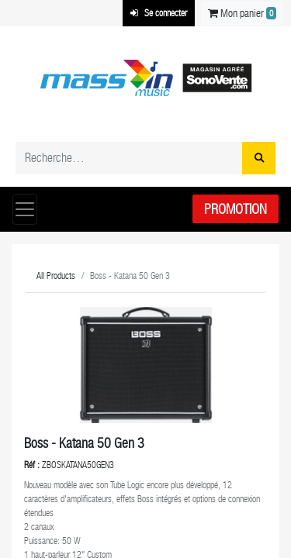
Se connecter (158, 13)
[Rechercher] (258, 158)
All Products (55, 275)
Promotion (235, 209)
